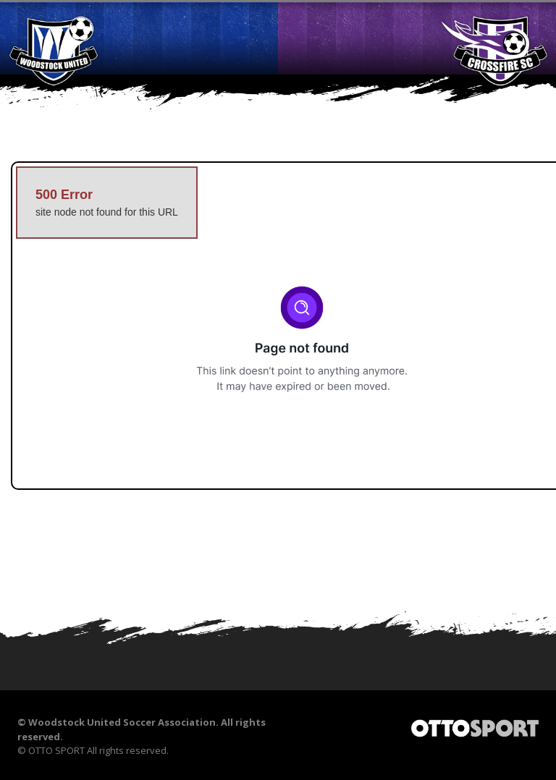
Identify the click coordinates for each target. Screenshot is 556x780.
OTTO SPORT (56, 750)
